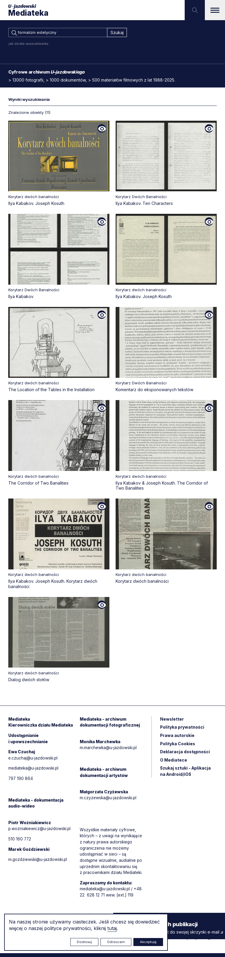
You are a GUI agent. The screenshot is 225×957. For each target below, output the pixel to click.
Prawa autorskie (177, 737)
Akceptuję (148, 942)
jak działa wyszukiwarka (28, 44)
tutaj (112, 928)
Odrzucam (116, 942)
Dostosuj (84, 942)
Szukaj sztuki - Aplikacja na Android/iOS (186, 773)
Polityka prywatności (182, 728)
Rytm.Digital (204, 941)
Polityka (178, 745)
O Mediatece (173, 762)
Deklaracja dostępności (185, 753)
